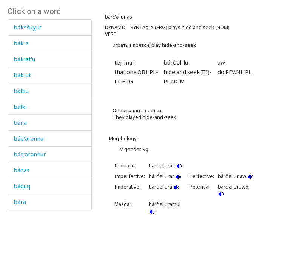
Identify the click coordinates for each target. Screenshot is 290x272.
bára (20, 202)
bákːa (21, 43)
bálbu (21, 90)
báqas (21, 170)
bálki (20, 106)
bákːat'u (24, 59)
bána (20, 122)
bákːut (22, 75)
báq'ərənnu (28, 138)
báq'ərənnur (30, 154)
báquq (22, 186)
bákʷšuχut (28, 27)
